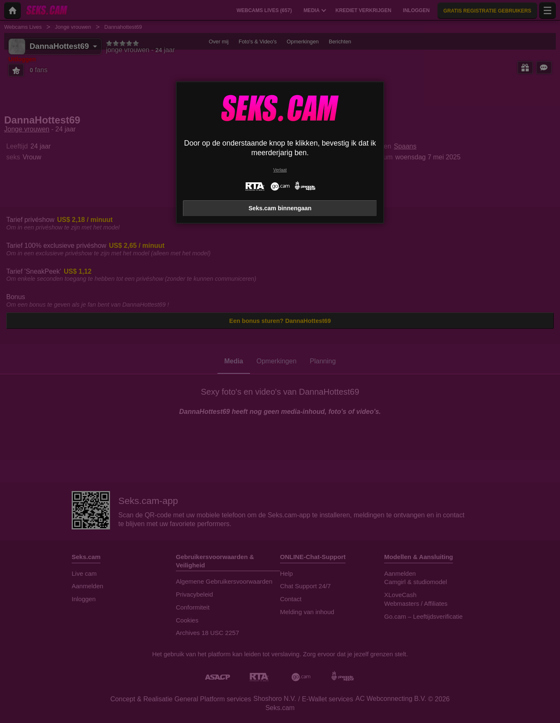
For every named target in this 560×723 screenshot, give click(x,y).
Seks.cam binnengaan (279, 208)
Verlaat (280, 170)
